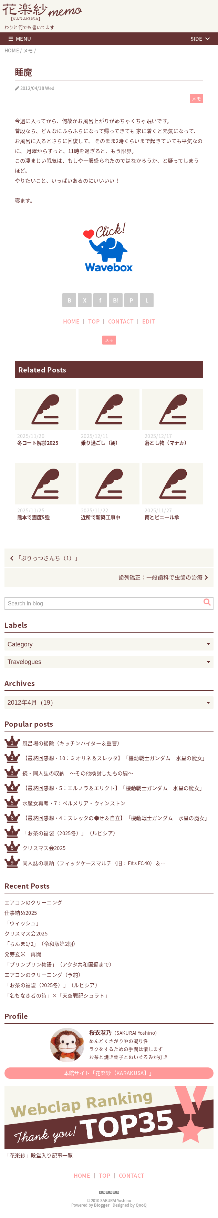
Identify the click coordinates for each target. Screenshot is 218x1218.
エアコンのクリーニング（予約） (44, 975)
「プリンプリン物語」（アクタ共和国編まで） (59, 964)
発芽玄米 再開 (22, 954)
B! (116, 300)
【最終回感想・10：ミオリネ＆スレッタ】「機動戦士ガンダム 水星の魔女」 (115, 758)
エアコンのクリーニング (33, 902)
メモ (196, 98)
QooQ (141, 1205)
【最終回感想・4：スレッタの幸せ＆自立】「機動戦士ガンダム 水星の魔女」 (116, 818)
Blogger (102, 1205)
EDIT (148, 321)
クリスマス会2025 (43, 848)
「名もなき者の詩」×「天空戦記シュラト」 (57, 995)
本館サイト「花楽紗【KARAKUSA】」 (109, 1073)
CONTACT (121, 321)
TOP (94, 321)
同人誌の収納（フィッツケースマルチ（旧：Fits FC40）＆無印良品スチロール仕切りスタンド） (91, 863)
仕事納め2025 (20, 913)
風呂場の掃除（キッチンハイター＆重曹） (72, 743)
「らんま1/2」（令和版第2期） (41, 944)
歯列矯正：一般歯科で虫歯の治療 (160, 577)
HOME (71, 321)
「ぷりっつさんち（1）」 (48, 558)
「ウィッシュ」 (22, 923)
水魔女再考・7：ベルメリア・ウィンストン (73, 803)
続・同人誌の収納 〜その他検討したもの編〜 (77, 773)
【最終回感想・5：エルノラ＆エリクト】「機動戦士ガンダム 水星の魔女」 (113, 788)
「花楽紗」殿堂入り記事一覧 (109, 1151)
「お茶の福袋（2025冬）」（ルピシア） (70, 833)
